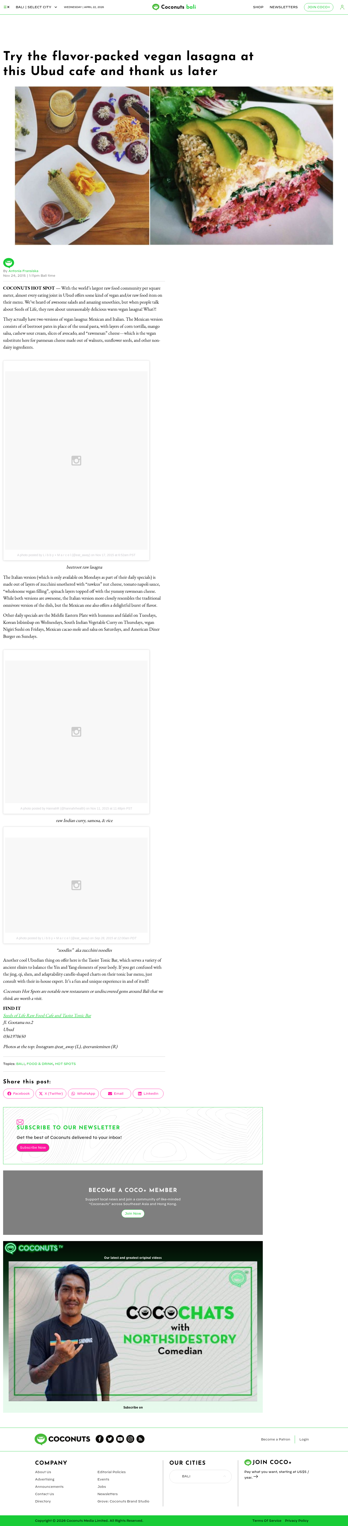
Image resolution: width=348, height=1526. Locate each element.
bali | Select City (37, 7)
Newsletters (284, 7)
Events (103, 1479)
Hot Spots (66, 1064)
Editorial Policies (111, 1472)
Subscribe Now (33, 1147)
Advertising (44, 1479)
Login (342, 7)
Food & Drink (40, 1064)
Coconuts (178, 7)
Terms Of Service (266, 1520)
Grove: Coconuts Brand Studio (123, 1501)
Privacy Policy (296, 1520)
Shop (258, 7)
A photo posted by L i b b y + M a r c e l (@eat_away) (53, 555)
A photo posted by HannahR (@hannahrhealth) (52, 808)
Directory (43, 1501)
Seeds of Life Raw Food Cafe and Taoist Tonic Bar (47, 1015)
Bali (20, 1064)
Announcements (49, 1486)
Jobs (101, 1486)
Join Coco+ (318, 7)
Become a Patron (275, 1439)
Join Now (133, 1213)
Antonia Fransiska (23, 271)
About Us (43, 1472)
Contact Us (44, 1494)
